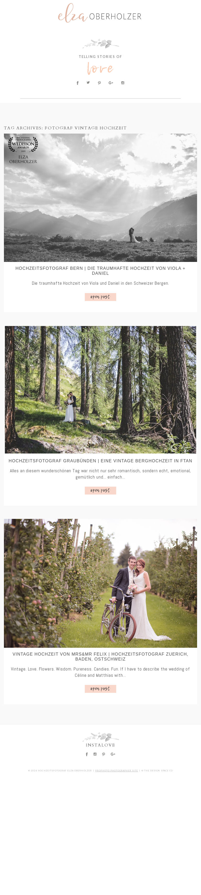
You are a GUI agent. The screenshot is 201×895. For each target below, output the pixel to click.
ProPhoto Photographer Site (116, 770)
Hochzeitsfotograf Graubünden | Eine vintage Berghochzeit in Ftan (100, 461)
